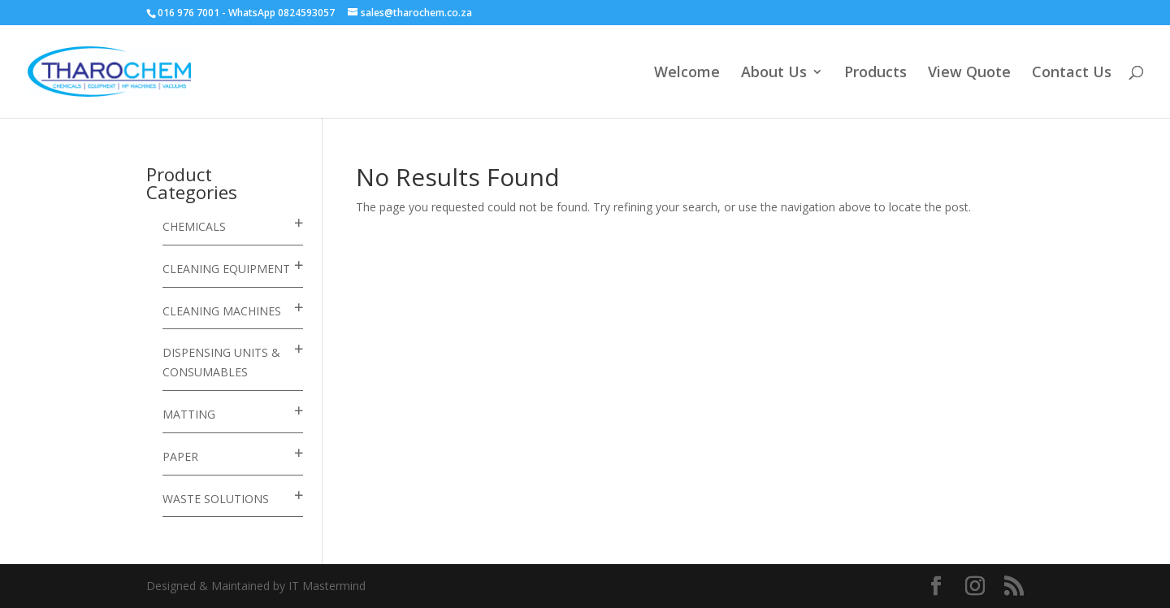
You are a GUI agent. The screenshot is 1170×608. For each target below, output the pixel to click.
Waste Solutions (215, 498)
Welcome (687, 73)
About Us (774, 73)
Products (875, 73)
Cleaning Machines (221, 311)
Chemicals (194, 226)
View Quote (969, 73)
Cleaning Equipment (226, 268)
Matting (188, 414)
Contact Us (1072, 73)
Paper (180, 456)
